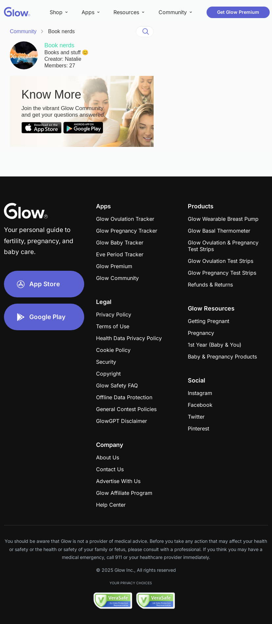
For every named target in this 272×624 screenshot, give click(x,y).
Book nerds (61, 31)
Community (23, 31)
